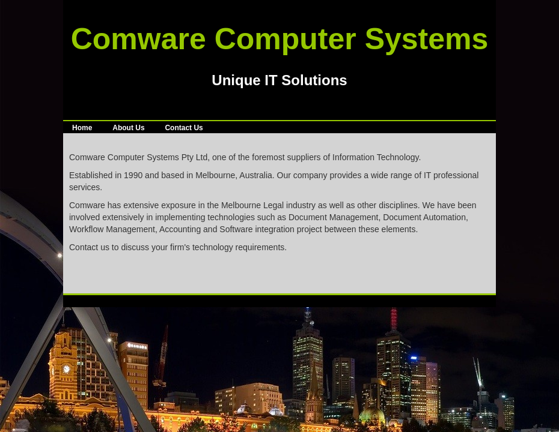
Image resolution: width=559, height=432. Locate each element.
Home (82, 128)
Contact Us (184, 128)
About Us (128, 128)
